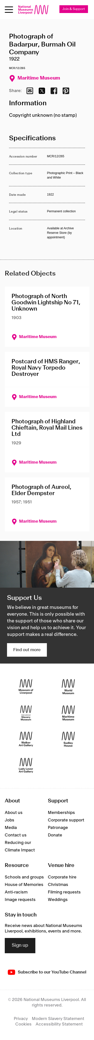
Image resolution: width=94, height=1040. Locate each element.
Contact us (16, 835)
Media (11, 827)
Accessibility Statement (59, 1024)
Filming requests (64, 892)
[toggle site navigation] (9, 10)
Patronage (58, 827)
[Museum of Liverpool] (26, 686)
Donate (55, 835)
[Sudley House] (68, 739)
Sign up (20, 945)
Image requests (20, 899)
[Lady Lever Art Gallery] (26, 765)
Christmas (58, 884)
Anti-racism (16, 892)
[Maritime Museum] (68, 713)
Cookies (23, 1024)
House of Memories (24, 884)
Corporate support (66, 820)
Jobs (9, 820)
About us (14, 812)
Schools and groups (24, 877)
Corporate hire (62, 877)
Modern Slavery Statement (58, 1018)
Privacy (21, 1018)
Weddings (58, 899)
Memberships (61, 812)
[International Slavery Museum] (26, 713)
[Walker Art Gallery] (26, 739)
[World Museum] (68, 686)
